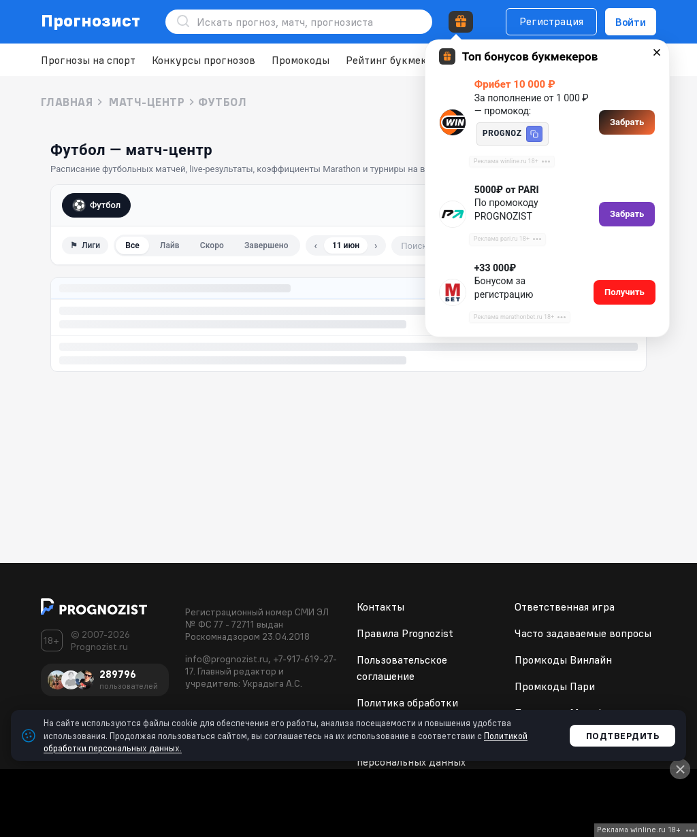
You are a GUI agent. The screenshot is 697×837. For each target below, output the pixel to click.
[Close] (680, 769)
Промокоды (300, 60)
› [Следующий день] (375, 245)
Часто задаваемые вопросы (583, 633)
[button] (534, 134)
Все (132, 245)
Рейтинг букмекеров (398, 60)
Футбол (96, 205)
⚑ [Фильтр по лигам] (85, 245)
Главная (67, 102)
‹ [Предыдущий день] (315, 245)
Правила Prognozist (405, 633)
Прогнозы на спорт (88, 60)
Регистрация (551, 21)
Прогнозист (91, 20)
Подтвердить (623, 735)
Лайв (170, 245)
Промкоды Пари (555, 686)
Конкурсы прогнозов (203, 60)
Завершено (266, 245)
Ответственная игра (565, 606)
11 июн (345, 245)
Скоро (212, 245)
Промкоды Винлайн (563, 659)
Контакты (380, 606)
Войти (630, 22)
